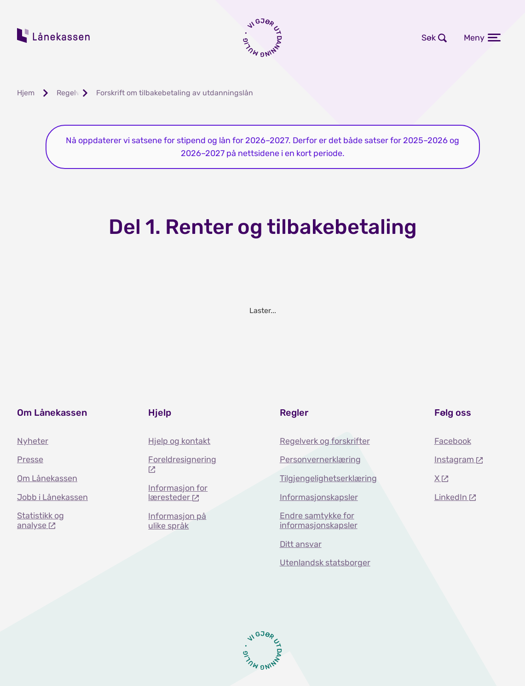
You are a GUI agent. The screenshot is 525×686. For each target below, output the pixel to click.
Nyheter (32, 441)
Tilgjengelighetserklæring (328, 478)
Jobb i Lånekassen (52, 497)
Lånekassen (54, 35)
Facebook (452, 441)
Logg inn (329, 38)
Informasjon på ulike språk (177, 521)
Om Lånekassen (47, 478)
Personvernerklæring (320, 459)
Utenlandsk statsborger (325, 563)
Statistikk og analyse (40, 520)
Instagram (455, 459)
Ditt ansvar (301, 544)
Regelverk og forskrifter (325, 441)
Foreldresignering (182, 459)
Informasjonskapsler (319, 497)
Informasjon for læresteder (178, 493)
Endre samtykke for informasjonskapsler (319, 520)
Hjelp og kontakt (179, 441)
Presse (30, 459)
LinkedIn (451, 497)
